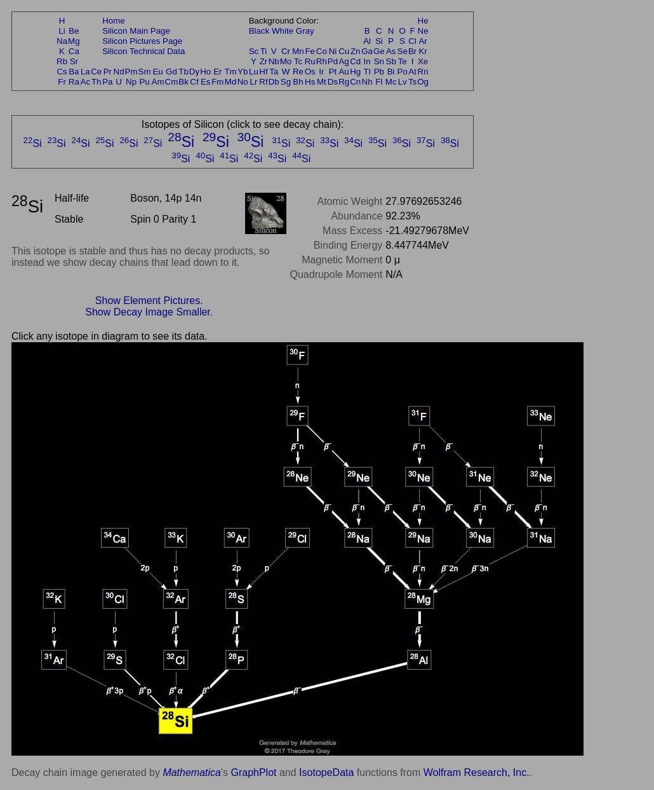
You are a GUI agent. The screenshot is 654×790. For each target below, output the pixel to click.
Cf (194, 82)
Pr (107, 71)
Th (96, 82)
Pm (131, 71)
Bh (298, 82)
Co (321, 51)
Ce (96, 71)
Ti (263, 51)
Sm (144, 71)
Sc (254, 51)
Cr (285, 51)
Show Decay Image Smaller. (149, 312)
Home (113, 20)
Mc (391, 82)
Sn (379, 61)
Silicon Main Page (136, 31)
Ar (422, 41)
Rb (62, 61)
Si (379, 41)
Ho (205, 71)
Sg (286, 82)
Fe (310, 51)
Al (367, 41)
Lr (254, 82)
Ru (310, 61)
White (282, 31)
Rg (343, 82)
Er (217, 71)
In (367, 61)
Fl (378, 82)
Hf (263, 71)
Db (274, 82)
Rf (263, 82)
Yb (242, 71)
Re (298, 71)
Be (74, 31)
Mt (321, 82)
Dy (194, 71)
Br (412, 51)
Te (402, 61)
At (412, 71)
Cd (355, 61)
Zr (264, 61)
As (391, 51)
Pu (144, 82)
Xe (423, 61)
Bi (391, 71)
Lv (402, 82)
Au (343, 71)
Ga (367, 51)
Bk (183, 82)
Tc (298, 61)
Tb (183, 71)
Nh (367, 82)
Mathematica (192, 772)
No (242, 82)
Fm (217, 82)
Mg (74, 41)
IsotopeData (326, 772)
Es (206, 82)
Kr (422, 51)
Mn (298, 51)
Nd (119, 71)
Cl (412, 41)
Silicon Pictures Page (142, 41)
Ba (74, 71)
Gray (305, 31)
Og (423, 82)
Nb (274, 61)
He (423, 20)
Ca (74, 51)
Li (61, 31)
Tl (367, 71)
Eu (157, 71)
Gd (171, 71)
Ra (74, 82)
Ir (321, 71)
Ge (379, 51)
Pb (379, 71)
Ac (86, 82)
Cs (62, 71)
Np (131, 82)
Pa (107, 82)
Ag (343, 61)
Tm (230, 71)
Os (310, 71)
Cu (343, 51)
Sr (74, 61)
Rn (423, 71)
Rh (321, 61)
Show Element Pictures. (149, 300)
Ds (333, 82)
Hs (310, 82)
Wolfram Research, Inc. (477, 772)
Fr (62, 82)
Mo (286, 61)
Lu (253, 71)
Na (62, 41)
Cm (171, 82)
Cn (355, 82)
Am (158, 82)
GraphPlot (253, 772)
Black (259, 31)
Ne (423, 31)
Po (402, 71)
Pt (333, 71)
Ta (273, 71)
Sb (391, 61)
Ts (412, 82)
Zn (355, 51)
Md (231, 82)
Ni (333, 51)
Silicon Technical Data (143, 51)
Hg (355, 71)
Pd (333, 61)
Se (402, 51)
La (85, 71)
